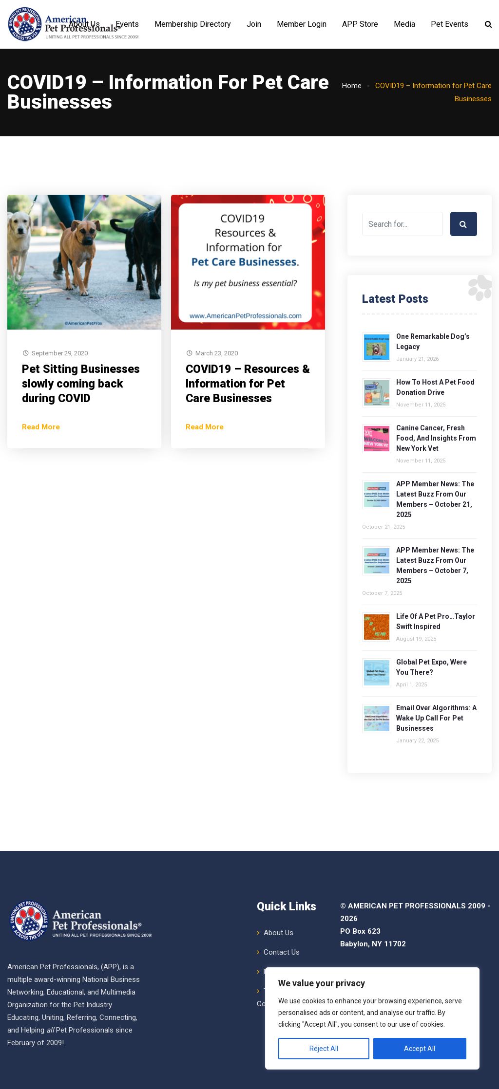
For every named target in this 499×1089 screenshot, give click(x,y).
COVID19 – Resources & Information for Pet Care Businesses (248, 432)
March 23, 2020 (216, 402)
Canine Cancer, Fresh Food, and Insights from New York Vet (436, 487)
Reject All (323, 1048)
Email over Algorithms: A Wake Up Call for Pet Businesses (436, 767)
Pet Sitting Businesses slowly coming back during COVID (81, 432)
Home (352, 134)
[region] (372, 1018)
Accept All (419, 1048)
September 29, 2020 (60, 402)
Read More (41, 475)
